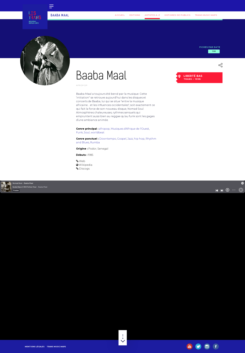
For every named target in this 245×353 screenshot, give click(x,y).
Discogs (84, 168)
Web (82, 161)
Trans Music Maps (206, 15)
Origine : (82, 148)
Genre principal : (87, 128)
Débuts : (81, 154)
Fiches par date (209, 47)
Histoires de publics (177, 15)
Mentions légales (35, 347)
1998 (214, 51)
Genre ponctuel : (87, 138)
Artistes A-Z (152, 15)
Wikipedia (85, 164)
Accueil (120, 15)
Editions (135, 15)
